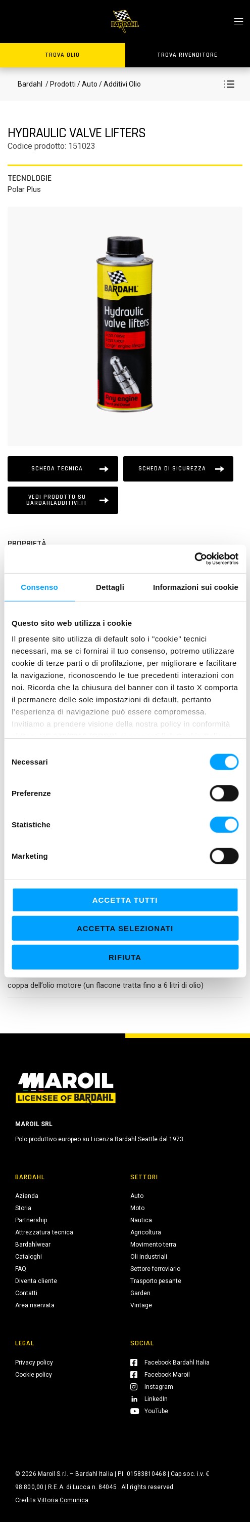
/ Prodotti (60, 84)
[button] (229, 84)
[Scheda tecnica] (63, 469)
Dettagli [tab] (110, 586)
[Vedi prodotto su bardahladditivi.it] (63, 500)
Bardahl (30, 84)
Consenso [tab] (39, 586)
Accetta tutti (125, 899)
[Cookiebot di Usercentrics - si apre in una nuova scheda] (194, 559)
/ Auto (87, 84)
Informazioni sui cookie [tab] (195, 586)
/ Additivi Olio (119, 84)
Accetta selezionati (125, 928)
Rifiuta (125, 956)
